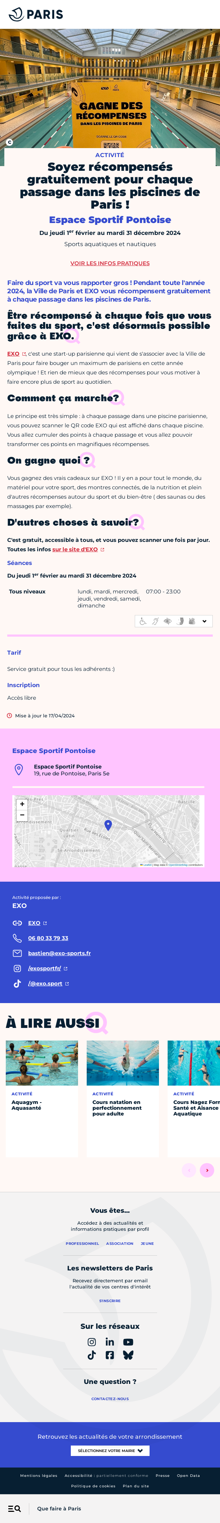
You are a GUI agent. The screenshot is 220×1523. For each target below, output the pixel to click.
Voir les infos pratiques (110, 263)
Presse (163, 1475)
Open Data (188, 1475)
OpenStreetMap (178, 865)
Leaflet (146, 865)
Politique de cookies (93, 1486)
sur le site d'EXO (75, 549)
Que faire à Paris (59, 1508)
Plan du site (136, 1486)
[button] (108, 825)
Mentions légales (38, 1475)
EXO (13, 353)
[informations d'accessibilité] (174, 621)
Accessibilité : (106, 1475)
